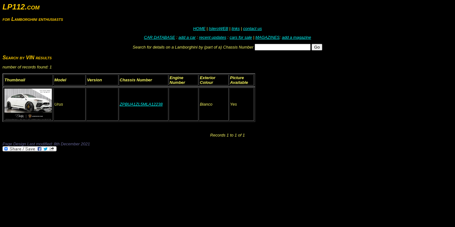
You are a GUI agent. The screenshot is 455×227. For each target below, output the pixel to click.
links (236, 28)
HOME (199, 28)
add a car (187, 37)
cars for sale (241, 37)
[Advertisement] (118, 169)
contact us (252, 28)
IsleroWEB (218, 28)
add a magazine (296, 37)
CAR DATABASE (159, 37)
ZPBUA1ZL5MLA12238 (141, 104)
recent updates (212, 37)
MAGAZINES (267, 37)
